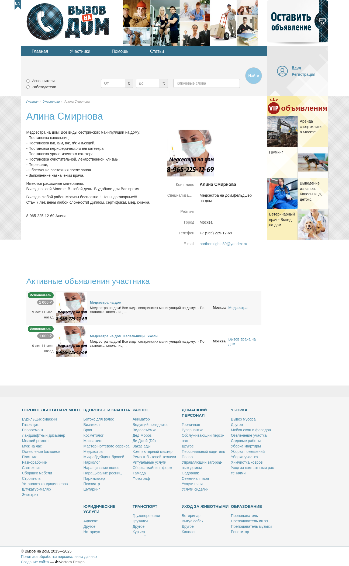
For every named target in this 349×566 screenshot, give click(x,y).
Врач (88, 430)
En (17, 3)
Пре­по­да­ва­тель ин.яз (249, 521)
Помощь (120, 51)
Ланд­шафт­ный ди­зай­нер (43, 435)
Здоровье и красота (107, 410)
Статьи (157, 51)
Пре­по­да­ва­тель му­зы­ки (251, 526)
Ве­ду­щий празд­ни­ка (150, 424)
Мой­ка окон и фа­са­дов (251, 430)
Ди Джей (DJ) (144, 441)
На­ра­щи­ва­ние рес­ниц (103, 473)
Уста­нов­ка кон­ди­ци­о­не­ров (45, 484)
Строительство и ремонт (51, 410)
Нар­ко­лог (92, 462)
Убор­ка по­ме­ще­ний (248, 451)
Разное (141, 410)
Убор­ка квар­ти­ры (246, 446)
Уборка (239, 410)
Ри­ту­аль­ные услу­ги (149, 462)
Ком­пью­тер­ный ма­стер (152, 451)
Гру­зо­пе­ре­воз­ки (146, 515)
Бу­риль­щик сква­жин (39, 419)
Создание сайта (35, 562)
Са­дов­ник (190, 473)
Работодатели (44, 87)
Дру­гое (187, 446)
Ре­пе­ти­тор (240, 532)
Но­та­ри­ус (92, 532)
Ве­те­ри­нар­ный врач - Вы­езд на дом (282, 219)
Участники (80, 51)
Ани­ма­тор (141, 419)
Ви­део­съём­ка (144, 430)
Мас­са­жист (93, 441)
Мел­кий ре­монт (35, 441)
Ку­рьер (139, 532)
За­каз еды (141, 446)
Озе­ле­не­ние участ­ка (249, 435)
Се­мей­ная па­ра (195, 478)
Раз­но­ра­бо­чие (34, 462)
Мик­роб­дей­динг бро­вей (104, 457)
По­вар (187, 457)
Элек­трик (30, 494)
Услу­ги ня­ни (192, 484)
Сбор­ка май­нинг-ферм (152, 468)
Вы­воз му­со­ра (243, 419)
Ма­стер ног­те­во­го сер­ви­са (107, 446)
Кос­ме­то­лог (94, 435)
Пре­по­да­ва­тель (244, 515)
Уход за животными (205, 506)
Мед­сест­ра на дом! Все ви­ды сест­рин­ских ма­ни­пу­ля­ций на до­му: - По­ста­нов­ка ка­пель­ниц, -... (148, 310)
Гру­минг (276, 152)
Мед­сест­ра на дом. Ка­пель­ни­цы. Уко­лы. (125, 336)
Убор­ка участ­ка (244, 457)
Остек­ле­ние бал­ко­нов (41, 451)
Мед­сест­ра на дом (106, 302)
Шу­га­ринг (92, 489)
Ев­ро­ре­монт (32, 430)
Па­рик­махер (94, 478)
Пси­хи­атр (92, 484)
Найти (253, 76)
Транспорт (145, 506)
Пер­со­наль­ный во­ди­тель (203, 451)
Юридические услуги (100, 509)
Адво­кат (91, 521)
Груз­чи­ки (140, 521)
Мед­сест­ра (93, 451)
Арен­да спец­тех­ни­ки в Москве (311, 126)
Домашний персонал (194, 413)
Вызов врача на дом (242, 341)
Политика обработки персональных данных (59, 556)
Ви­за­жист (92, 424)
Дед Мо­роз (142, 435)
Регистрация (304, 74)
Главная (40, 51)
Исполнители (43, 81)
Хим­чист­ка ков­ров (247, 462)
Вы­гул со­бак (192, 521)
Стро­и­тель (31, 478)
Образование (246, 506)
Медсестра (237, 307)
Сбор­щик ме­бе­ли (37, 473)
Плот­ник (29, 457)
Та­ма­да (139, 473)
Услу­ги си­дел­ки (195, 489)
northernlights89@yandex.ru (223, 244)
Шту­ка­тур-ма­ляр (36, 489)
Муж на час (32, 446)
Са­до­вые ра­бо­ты (246, 441)
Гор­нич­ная (191, 424)
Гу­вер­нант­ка (192, 430)
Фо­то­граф (141, 478)
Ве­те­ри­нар (191, 515)
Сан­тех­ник (31, 468)
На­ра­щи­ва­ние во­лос (101, 468)
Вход (296, 67)
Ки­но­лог (189, 532)
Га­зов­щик (30, 424)
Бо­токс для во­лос (99, 419)
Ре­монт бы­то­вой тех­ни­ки (154, 457)
